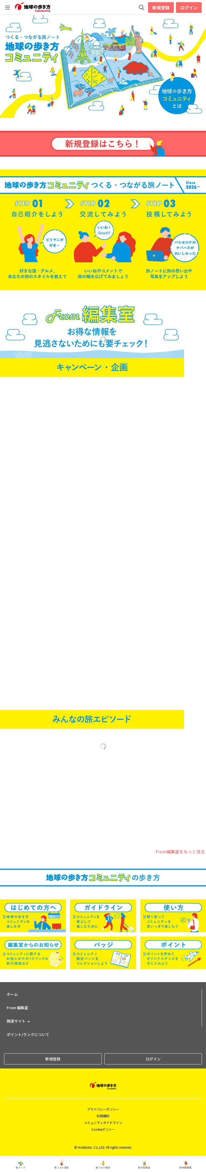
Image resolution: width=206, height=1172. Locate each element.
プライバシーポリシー (103, 1109)
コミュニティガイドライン (103, 1122)
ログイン (188, 7)
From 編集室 (17, 1007)
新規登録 (161, 7)
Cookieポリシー (103, 1129)
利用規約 (103, 1116)
